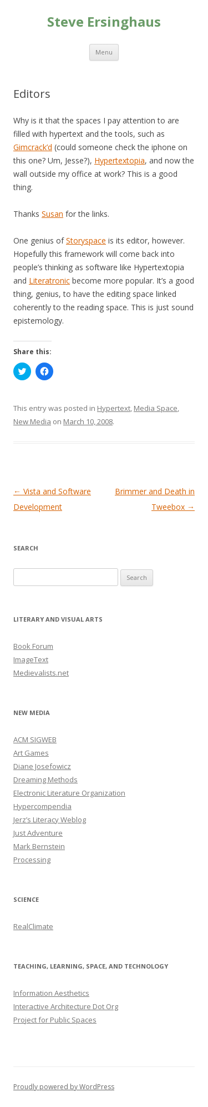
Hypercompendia (42, 806)
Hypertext (113, 408)
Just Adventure (38, 833)
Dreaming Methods (45, 780)
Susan (52, 214)
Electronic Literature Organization (69, 793)
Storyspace (86, 240)
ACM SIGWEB (35, 739)
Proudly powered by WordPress (63, 1086)
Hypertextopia (119, 160)
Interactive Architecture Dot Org (65, 1006)
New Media (32, 421)
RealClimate (33, 926)
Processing (31, 860)
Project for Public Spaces (55, 1020)
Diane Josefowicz (42, 766)
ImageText (30, 659)
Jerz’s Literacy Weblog (49, 820)
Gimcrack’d (32, 147)
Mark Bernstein (39, 846)
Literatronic (49, 280)
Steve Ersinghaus (104, 22)
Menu (104, 52)
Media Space (155, 408)
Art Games (31, 753)
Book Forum (33, 646)
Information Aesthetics (51, 993)
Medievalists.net (41, 673)
